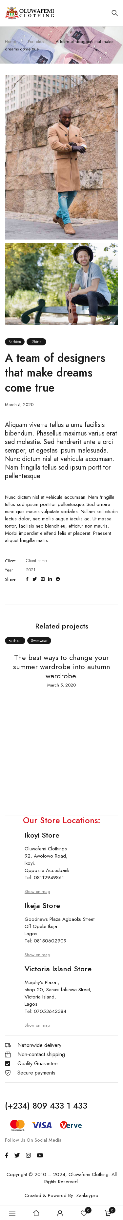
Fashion (15, 342)
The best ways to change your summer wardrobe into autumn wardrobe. (61, 666)
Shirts (36, 342)
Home (10, 41)
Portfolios (36, 41)
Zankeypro (87, 1195)
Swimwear (39, 641)
